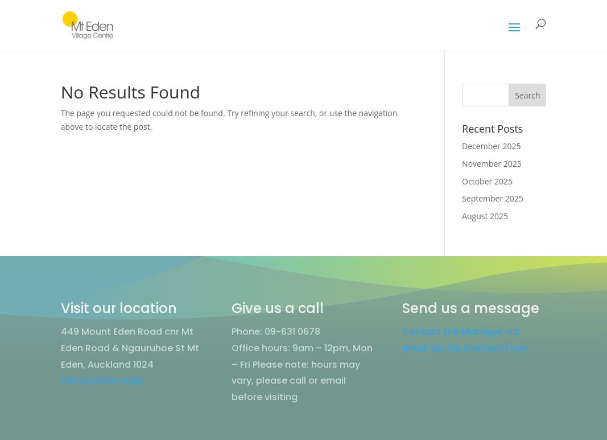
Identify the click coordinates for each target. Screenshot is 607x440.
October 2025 (487, 181)
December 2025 (491, 146)
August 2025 (485, 216)
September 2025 (492, 198)
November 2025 (492, 163)
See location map (102, 380)
